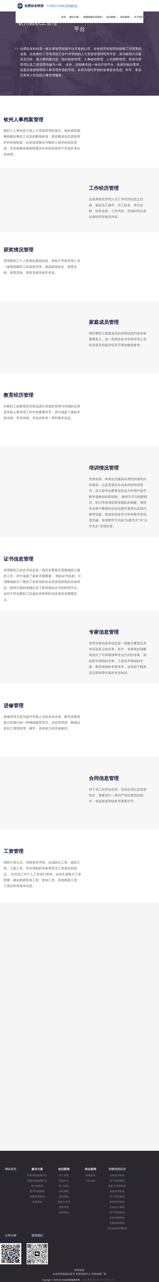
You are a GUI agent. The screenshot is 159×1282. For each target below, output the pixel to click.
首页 (63, 17)
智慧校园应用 (117, 1169)
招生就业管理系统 (117, 1228)
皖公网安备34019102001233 (100, 1279)
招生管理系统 (117, 1191)
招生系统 (64, 1191)
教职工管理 (64, 1202)
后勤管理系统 (117, 1223)
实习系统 (64, 1186)
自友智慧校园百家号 (64, 1273)
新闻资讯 (90, 1175)
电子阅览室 (37, 1186)
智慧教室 (37, 1202)
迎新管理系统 (117, 1217)
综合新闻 (124, 17)
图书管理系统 (37, 1191)
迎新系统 (64, 1196)
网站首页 (10, 1169)
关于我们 (138, 17)
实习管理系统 (117, 1180)
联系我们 (37, 1235)
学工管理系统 (117, 1196)
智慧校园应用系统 (92, 17)
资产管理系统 (117, 1212)
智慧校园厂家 (98, 1273)
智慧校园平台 (83, 1273)
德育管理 (64, 1207)
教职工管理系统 (117, 1186)
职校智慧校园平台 (37, 1175)
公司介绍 (10, 1235)
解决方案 (74, 17)
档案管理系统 (37, 1196)
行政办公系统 (117, 1207)
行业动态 (90, 1180)
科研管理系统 (117, 1202)
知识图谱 (111, 17)
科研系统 (64, 1212)
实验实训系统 (117, 1175)
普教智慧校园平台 (37, 1180)
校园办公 (64, 1180)
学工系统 (64, 1175)
